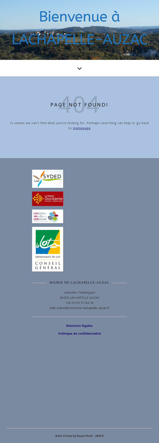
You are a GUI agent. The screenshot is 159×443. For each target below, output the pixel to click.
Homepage (82, 128)
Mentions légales (79, 325)
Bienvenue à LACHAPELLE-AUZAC (80, 28)
